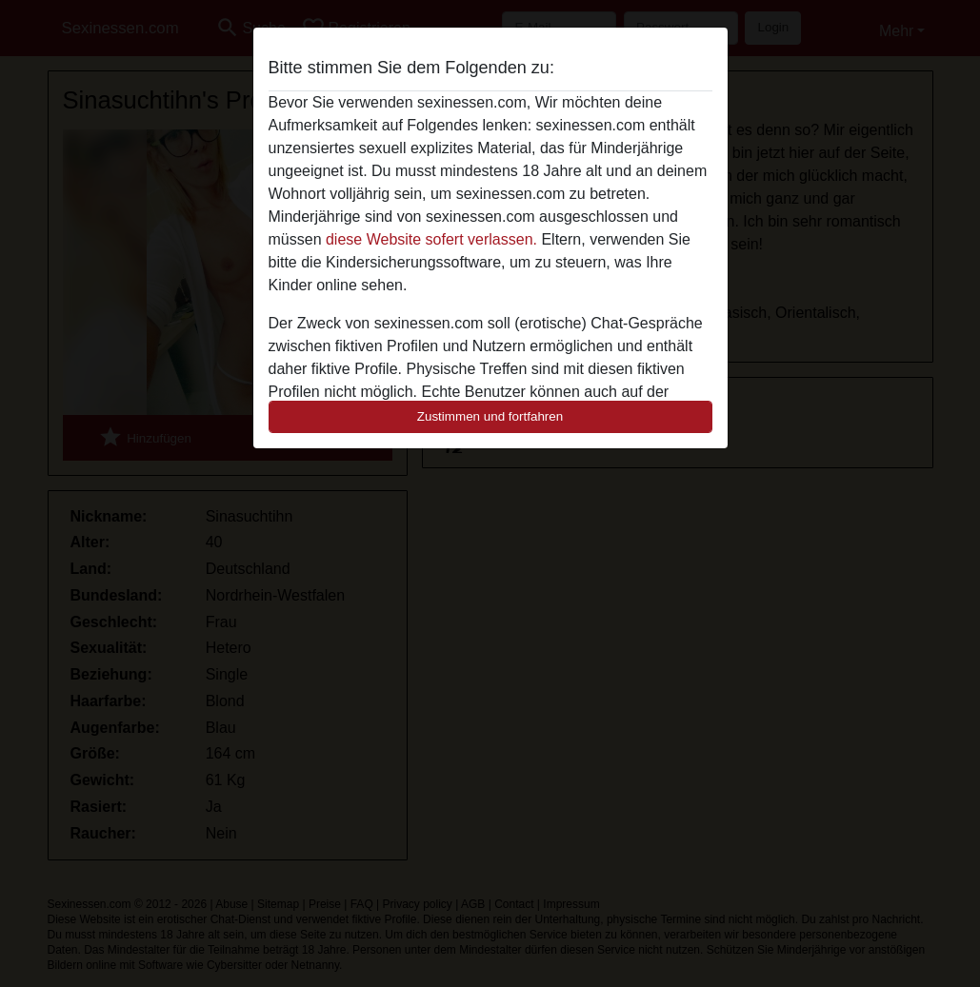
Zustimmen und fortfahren (490, 416)
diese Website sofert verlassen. (431, 239)
